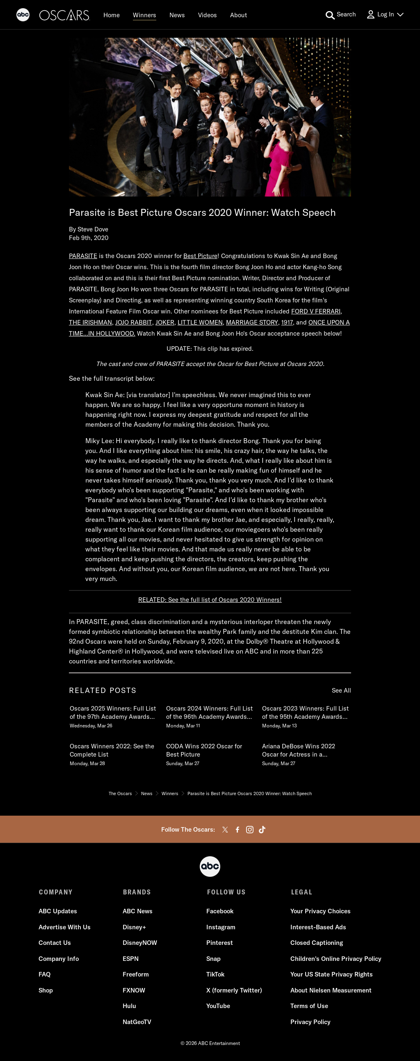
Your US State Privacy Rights (331, 975)
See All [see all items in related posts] (341, 690)
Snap (213, 959)
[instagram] (249, 829)
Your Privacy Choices (320, 912)
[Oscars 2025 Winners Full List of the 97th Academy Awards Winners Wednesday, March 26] (113, 715)
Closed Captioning (316, 943)
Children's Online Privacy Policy (335, 959)
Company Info (59, 959)
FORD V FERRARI (315, 311)
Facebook (219, 912)
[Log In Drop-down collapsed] (385, 14)
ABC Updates (58, 912)
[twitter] (225, 829)
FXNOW (134, 991)
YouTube (218, 1007)
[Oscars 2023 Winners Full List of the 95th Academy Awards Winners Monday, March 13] (306, 715)
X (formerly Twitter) (234, 991)
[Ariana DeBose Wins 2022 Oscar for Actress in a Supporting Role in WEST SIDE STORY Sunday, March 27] (306, 753)
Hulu (129, 1007)
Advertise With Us (65, 927)
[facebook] (237, 829)
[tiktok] (262, 829)
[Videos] (207, 15)
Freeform (136, 975)
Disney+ (134, 927)
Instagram (220, 927)
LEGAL (300, 892)
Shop (46, 991)
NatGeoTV (137, 1022)
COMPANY (56, 892)
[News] (177, 15)
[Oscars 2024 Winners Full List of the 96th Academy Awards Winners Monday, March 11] (210, 715)
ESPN (131, 959)
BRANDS (137, 892)
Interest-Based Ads (318, 927)
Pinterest (219, 943)
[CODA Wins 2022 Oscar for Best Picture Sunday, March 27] (210, 753)
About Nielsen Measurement (330, 991)
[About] (238, 15)
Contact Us (55, 943)
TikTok (215, 975)
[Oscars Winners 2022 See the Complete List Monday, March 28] (113, 753)
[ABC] (23, 16)
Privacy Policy (310, 1022)
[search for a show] (341, 15)
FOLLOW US (225, 892)
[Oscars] (64, 16)
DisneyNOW (140, 943)
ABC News (138, 912)
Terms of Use (309, 1007)
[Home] (111, 15)
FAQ (45, 975)
